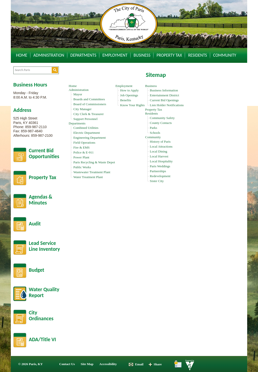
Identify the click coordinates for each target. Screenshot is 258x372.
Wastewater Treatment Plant (91, 172)
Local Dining (158, 151)
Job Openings (129, 95)
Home (21, 55)
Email (135, 364)
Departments (83, 55)
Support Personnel (85, 119)
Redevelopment (160, 176)
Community (224, 55)
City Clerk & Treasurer (88, 114)
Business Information (164, 90)
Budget (36, 270)
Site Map (87, 364)
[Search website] (32, 70)
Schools (155, 133)
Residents (197, 55)
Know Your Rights (132, 105)
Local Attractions (161, 146)
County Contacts (161, 123)
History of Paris (160, 141)
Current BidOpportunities (44, 154)
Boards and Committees (89, 99)
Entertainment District (164, 95)
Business (142, 55)
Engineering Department (89, 137)
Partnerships (158, 171)
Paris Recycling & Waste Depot (94, 162)
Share (155, 364)
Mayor (77, 94)
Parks (153, 128)
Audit (35, 223)
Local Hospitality (161, 161)
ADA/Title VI (42, 339)
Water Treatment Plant (88, 177)
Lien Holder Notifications (167, 105)
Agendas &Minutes (40, 200)
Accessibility (108, 364)
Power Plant (81, 157)
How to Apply (129, 90)
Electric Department (86, 133)
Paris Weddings (160, 166)
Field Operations (84, 142)
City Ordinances (41, 316)
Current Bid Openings (164, 100)
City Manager (82, 109)
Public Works (82, 167)
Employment (115, 55)
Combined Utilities (85, 128)
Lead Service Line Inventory (44, 246)
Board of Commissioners (89, 104)
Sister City (157, 181)
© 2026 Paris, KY (30, 364)
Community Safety (162, 118)
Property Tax (169, 55)
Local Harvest (159, 156)
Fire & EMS (81, 147)
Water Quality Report (44, 293)
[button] (55, 70)
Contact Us (67, 364)
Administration (48, 55)
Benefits (125, 100)
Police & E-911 (83, 152)
